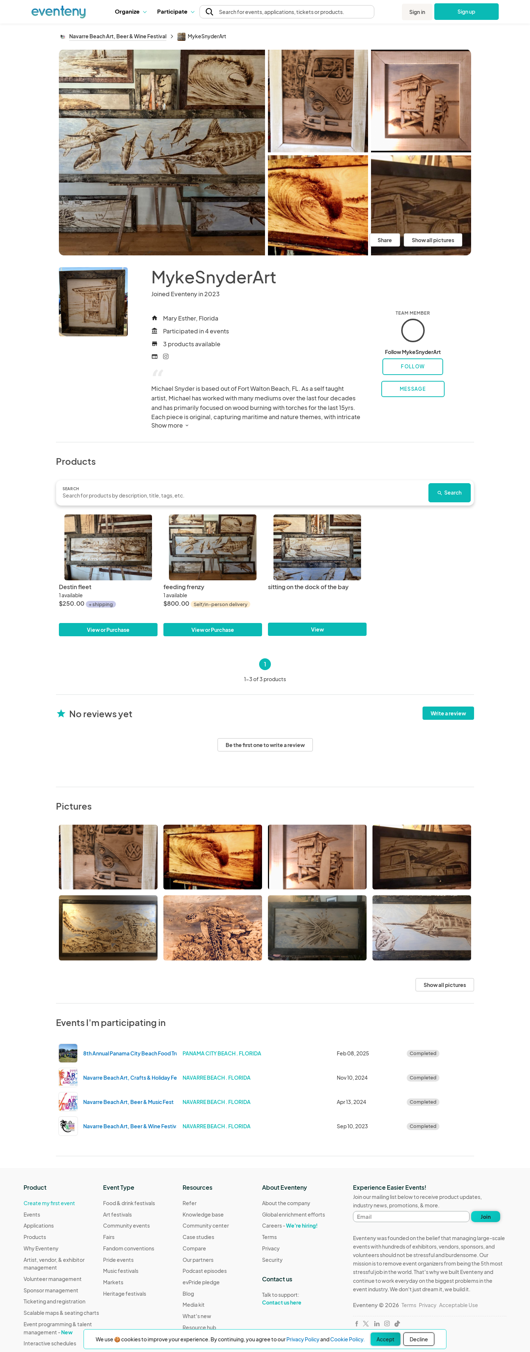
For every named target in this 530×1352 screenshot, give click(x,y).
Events (32, 1214)
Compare (194, 1248)
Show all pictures (433, 240)
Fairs (108, 1237)
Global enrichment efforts (293, 1214)
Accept (386, 1339)
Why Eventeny (41, 1248)
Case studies (198, 1237)
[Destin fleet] (108, 547)
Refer (190, 1203)
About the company (286, 1203)
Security (272, 1259)
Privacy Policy (302, 1339)
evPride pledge (201, 1282)
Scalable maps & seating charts (61, 1312)
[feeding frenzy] (212, 547)
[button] (130, 11)
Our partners (198, 1259)
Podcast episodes (205, 1270)
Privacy (271, 1248)
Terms (269, 1237)
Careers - (290, 1225)
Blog (188, 1293)
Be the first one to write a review (265, 745)
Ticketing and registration (54, 1301)
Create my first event (49, 1203)
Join (486, 1216)
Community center (206, 1225)
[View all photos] (162, 152)
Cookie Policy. (347, 1339)
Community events (126, 1225)
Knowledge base (203, 1214)
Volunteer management (53, 1278)
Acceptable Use (458, 1305)
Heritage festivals (124, 1293)
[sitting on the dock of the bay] (317, 547)
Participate (175, 11)
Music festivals (120, 1270)
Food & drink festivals (129, 1203)
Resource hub (199, 1327)
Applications (39, 1225)
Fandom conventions (128, 1248)
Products (35, 1237)
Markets (113, 1282)
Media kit (194, 1304)
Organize (130, 11)
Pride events (118, 1259)
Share (385, 240)
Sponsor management (51, 1290)
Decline (419, 1339)
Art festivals (117, 1214)
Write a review (448, 713)
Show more (170, 425)
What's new (197, 1316)
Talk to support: (293, 1298)
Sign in (417, 11)
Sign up (466, 11)
